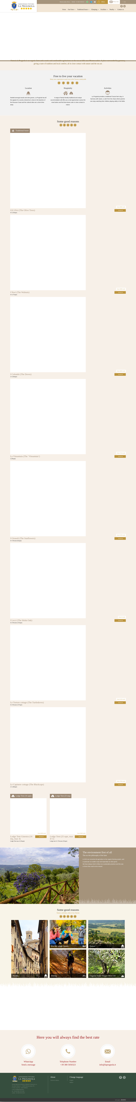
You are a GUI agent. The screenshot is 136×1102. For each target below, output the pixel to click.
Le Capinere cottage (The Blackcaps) (27, 785)
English (71, 1080)
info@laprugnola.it (19, 1089)
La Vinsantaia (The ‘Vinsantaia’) (25, 456)
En (125, 2)
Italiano (71, 1082)
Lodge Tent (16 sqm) (21, 796)
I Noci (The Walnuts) (19, 292)
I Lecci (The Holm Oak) (21, 620)
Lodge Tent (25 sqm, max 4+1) (61, 838)
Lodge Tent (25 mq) (60, 796)
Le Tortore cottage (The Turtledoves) (27, 703)
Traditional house (20, 131)
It (122, 2)
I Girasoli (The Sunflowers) (22, 538)
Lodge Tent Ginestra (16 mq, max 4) (21, 838)
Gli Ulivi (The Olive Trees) (22, 210)
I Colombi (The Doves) (20, 374)
